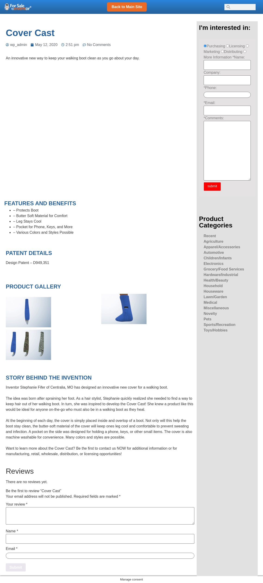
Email (12, 549)
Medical (210, 302)
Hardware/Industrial (221, 275)
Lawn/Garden (215, 297)
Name (12, 531)
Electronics (213, 264)
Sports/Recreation (219, 325)
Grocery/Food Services (224, 269)
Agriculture (213, 241)
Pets (207, 319)
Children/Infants (218, 258)
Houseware (213, 291)
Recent (210, 236)
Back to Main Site (127, 7)
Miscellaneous (216, 308)
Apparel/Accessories (222, 247)
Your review (17, 504)
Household (213, 286)
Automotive (214, 253)
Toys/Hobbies (216, 330)
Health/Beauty (216, 280)
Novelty (210, 314)
